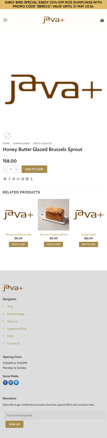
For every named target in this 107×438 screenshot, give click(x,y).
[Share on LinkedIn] (27, 179)
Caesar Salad (89, 234)
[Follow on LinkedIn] (16, 382)
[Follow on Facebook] (5, 382)
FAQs (10, 336)
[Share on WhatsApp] (4, 179)
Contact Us (13, 343)
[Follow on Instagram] (10, 382)
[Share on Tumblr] (31, 179)
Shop (10, 306)
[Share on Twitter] (13, 179)
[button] (5, 19)
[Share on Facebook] (9, 179)
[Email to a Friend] (18, 179)
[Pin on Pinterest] (22, 179)
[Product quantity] (10, 169)
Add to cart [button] (18, 244)
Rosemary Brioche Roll (18, 234)
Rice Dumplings (16, 314)
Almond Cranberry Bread (53, 234)
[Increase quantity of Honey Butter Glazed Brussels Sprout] (16, 169)
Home (6, 143)
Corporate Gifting (17, 328)
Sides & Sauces (42, 143)
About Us (12, 321)
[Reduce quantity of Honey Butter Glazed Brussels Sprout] (5, 169)
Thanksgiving (21, 143)
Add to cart (34, 169)
